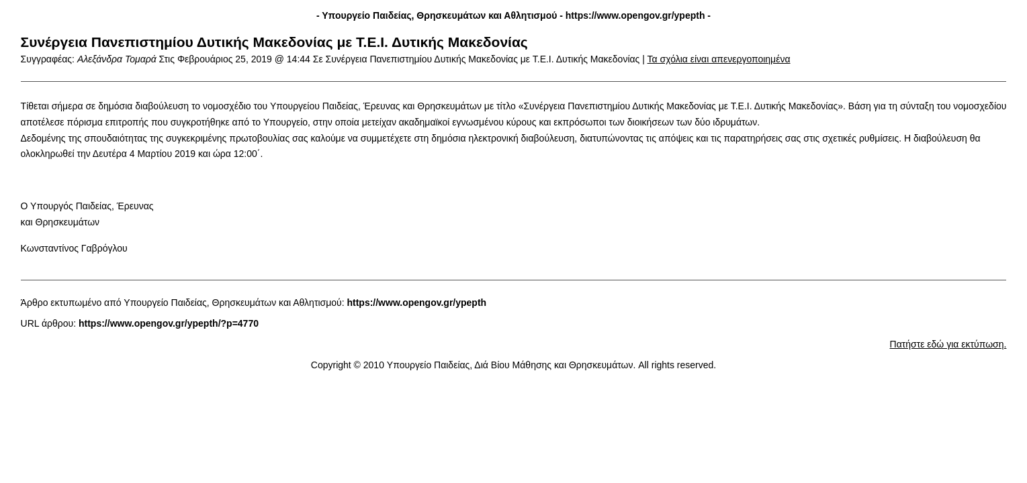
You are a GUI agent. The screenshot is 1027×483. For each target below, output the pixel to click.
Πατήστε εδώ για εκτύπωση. (948, 344)
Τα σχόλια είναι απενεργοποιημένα (719, 59)
